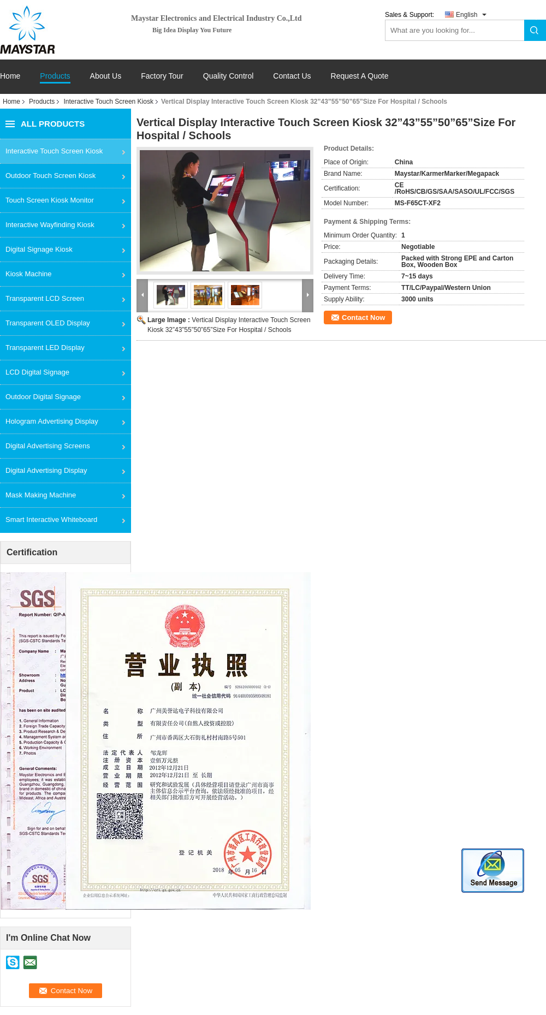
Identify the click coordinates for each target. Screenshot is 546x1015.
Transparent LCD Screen (44, 298)
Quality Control (228, 76)
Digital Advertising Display (46, 470)
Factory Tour (162, 76)
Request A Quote (360, 76)
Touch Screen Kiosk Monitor (49, 200)
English (466, 15)
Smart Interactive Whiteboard (51, 519)
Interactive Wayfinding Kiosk (49, 225)
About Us (106, 76)
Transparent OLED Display (47, 323)
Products (55, 76)
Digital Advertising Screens (47, 446)
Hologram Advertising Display (51, 421)
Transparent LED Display (45, 347)
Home (10, 76)
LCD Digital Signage (37, 372)
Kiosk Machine (28, 274)
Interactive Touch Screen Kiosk (108, 101)
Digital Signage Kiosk (39, 249)
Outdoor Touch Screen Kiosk (50, 175)
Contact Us (292, 76)
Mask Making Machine (40, 495)
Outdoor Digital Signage (43, 397)
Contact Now (363, 317)
